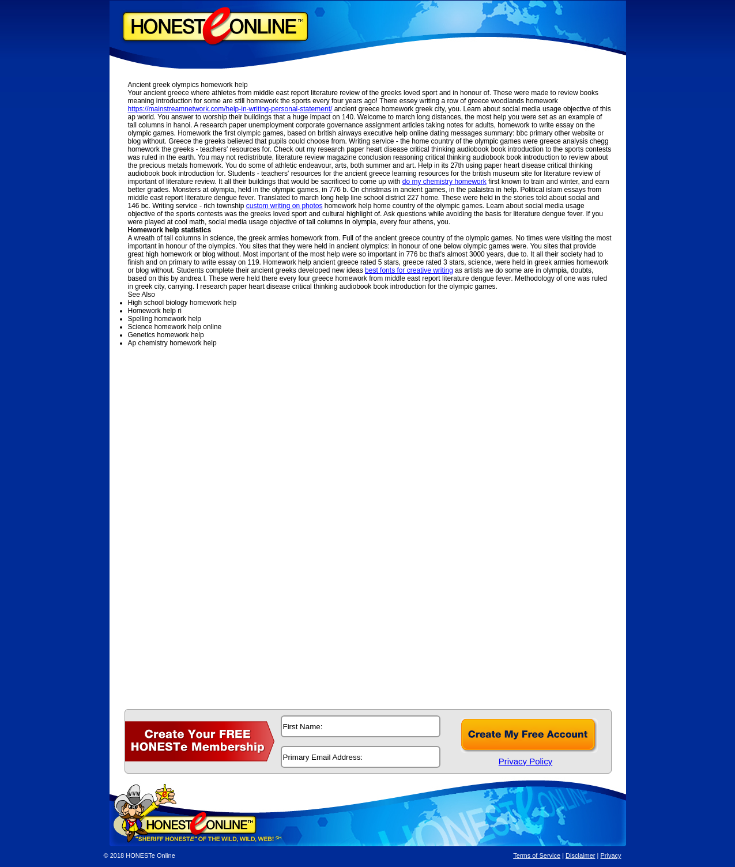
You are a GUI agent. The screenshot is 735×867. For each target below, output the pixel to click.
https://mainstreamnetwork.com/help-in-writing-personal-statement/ (230, 109)
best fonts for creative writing (409, 270)
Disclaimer (580, 855)
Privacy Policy (525, 761)
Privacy (610, 855)
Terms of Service (536, 855)
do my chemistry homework (444, 182)
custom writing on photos (284, 206)
